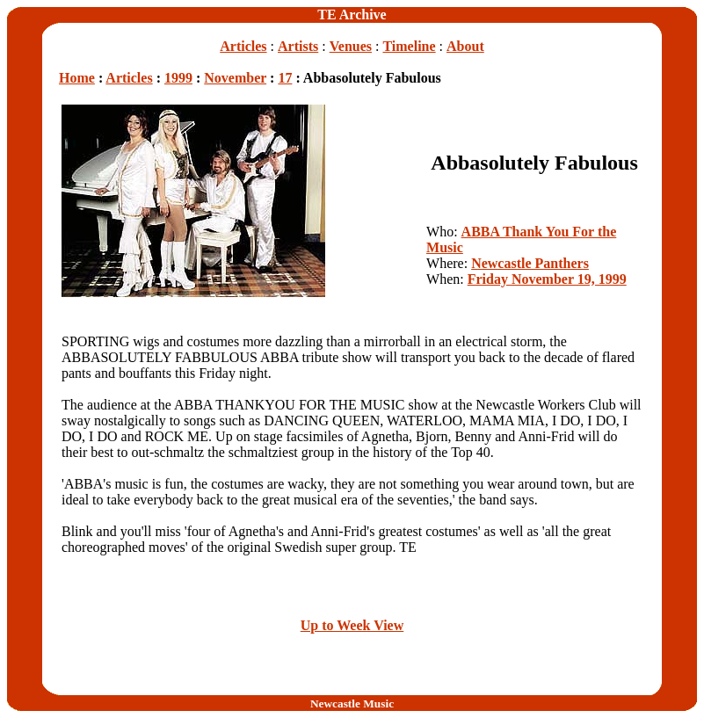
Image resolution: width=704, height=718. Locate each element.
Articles (243, 46)
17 (285, 77)
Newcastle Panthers (530, 263)
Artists (298, 46)
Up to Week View (352, 625)
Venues (351, 46)
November (235, 77)
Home (77, 77)
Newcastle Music (352, 703)
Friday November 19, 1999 (547, 279)
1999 (178, 77)
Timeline (408, 46)
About (465, 46)
